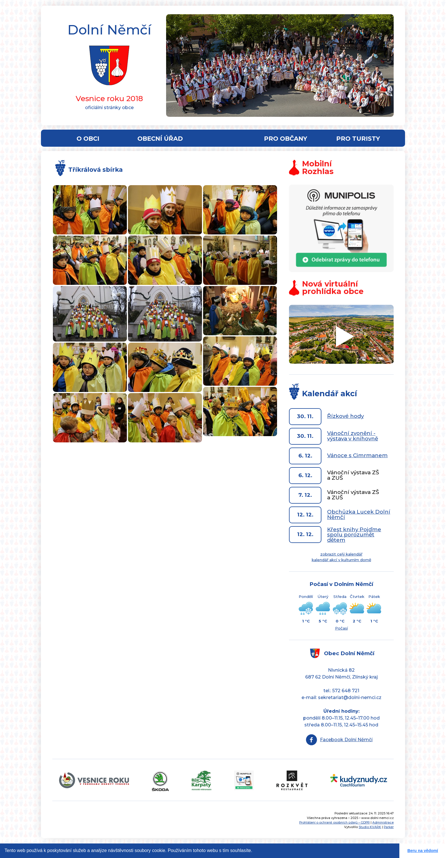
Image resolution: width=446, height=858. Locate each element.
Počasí (341, 628)
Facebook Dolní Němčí (346, 739)
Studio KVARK (370, 827)
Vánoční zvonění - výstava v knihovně (352, 436)
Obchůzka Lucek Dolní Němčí (358, 514)
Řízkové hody (345, 416)
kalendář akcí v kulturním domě (341, 559)
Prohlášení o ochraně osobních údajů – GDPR (334, 822)
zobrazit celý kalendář (341, 554)
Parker (389, 827)
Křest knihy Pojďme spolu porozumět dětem (354, 534)
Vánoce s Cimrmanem (357, 455)
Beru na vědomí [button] (422, 850)
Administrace (383, 822)
